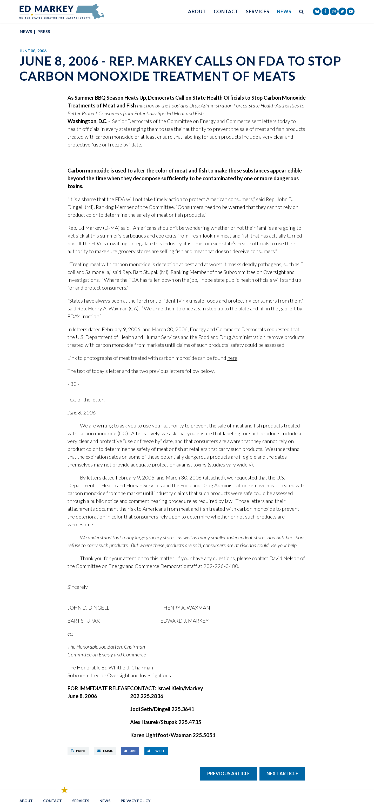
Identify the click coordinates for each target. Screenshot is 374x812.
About (197, 11)
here (232, 358)
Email (105, 751)
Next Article (282, 773)
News (284, 11)
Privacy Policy (135, 800)
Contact (226, 11)
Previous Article (228, 773)
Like (130, 751)
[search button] (301, 11)
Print (78, 751)
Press (43, 31)
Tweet (156, 751)
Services (257, 11)
